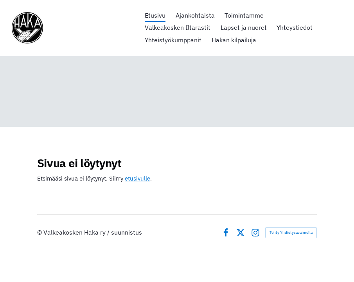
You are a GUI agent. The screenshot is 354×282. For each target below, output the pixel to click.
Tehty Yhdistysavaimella (291, 232)
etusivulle (137, 178)
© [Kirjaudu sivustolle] (40, 232)
